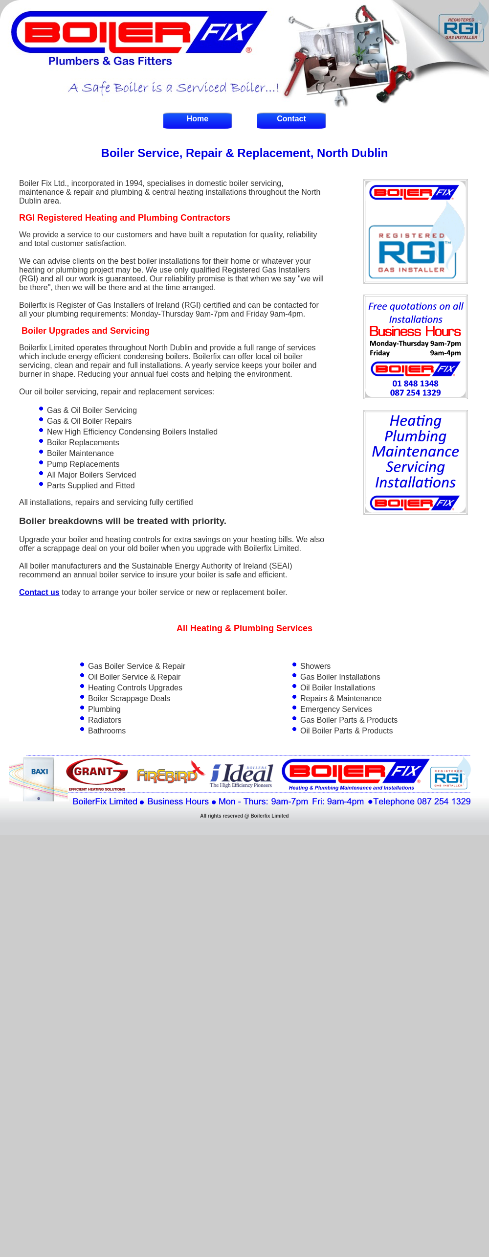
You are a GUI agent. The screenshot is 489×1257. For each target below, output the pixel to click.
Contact (291, 118)
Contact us (39, 592)
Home (197, 118)
